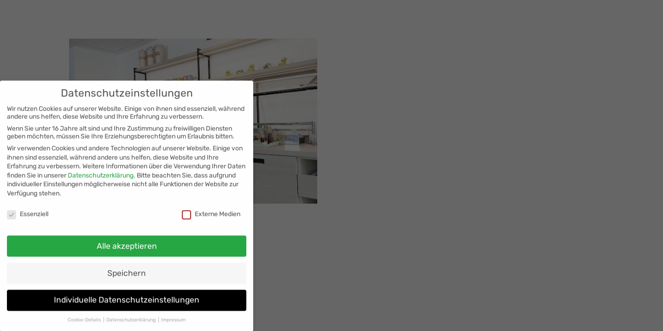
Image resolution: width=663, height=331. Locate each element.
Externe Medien (211, 219)
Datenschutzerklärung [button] (131, 324)
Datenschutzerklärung (101, 180)
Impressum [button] (173, 324)
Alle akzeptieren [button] (127, 250)
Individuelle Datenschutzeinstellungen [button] (126, 304)
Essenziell (27, 219)
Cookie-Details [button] (85, 324)
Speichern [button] (126, 277)
